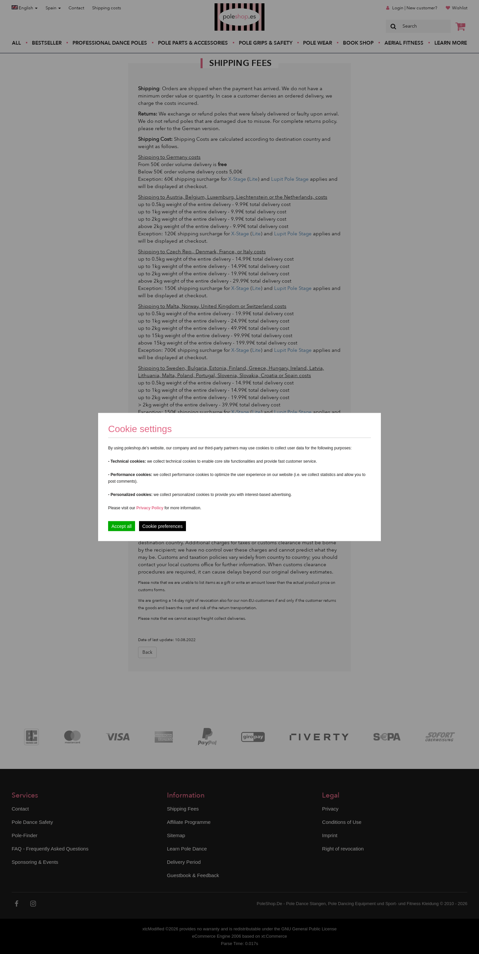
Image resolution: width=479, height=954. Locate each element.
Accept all (121, 526)
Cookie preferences (162, 526)
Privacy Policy (149, 508)
